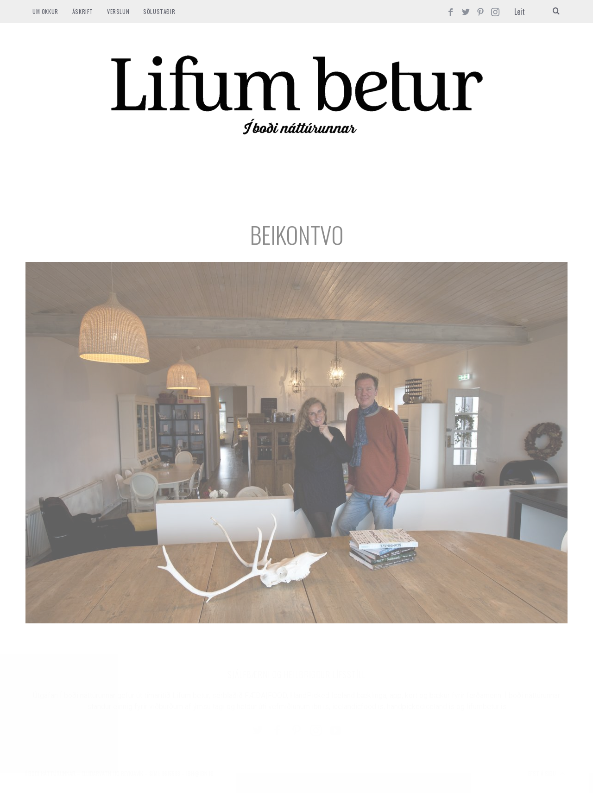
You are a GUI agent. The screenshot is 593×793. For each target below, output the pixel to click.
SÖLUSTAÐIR (159, 11)
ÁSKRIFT (82, 11)
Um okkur (45, 11)
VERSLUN (118, 11)
